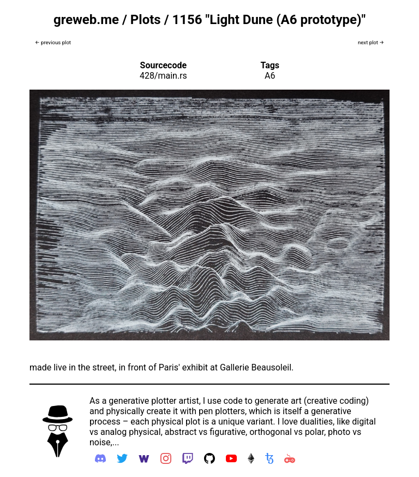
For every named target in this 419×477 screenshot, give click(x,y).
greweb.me (86, 19)
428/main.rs (163, 75)
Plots (145, 19)
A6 (270, 75)
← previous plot (53, 42)
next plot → (371, 42)
